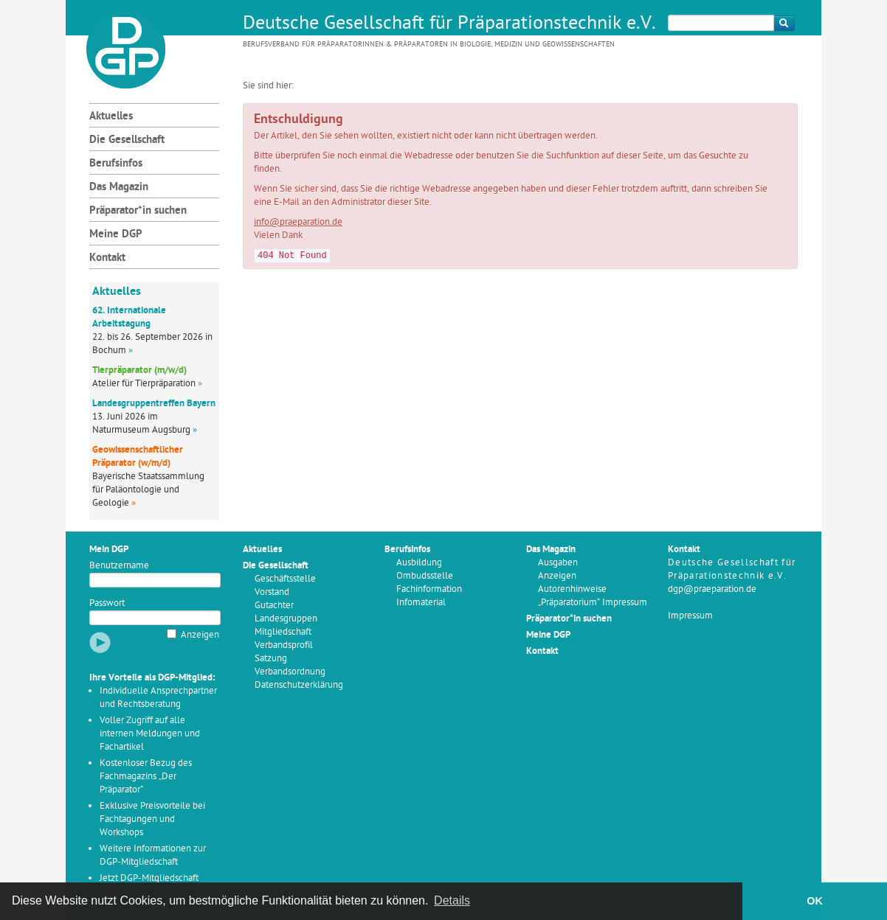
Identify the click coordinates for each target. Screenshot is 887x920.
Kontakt (107, 258)
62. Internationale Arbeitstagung (129, 317)
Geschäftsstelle (285, 579)
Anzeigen (200, 635)
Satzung (271, 658)
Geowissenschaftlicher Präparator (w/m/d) (137, 457)
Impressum (690, 616)
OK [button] (815, 901)
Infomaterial (421, 602)
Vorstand (272, 592)
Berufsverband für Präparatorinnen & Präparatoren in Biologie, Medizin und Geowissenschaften (429, 44)
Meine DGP (115, 235)
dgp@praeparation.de (712, 589)
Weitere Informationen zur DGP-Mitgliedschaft (153, 855)
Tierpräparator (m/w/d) (139, 370)
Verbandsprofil (284, 645)
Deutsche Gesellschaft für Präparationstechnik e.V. (449, 24)
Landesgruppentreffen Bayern (153, 403)
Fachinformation (429, 589)
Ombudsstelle (424, 576)
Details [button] (452, 900)
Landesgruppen (286, 619)
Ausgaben (558, 563)
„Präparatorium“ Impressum (592, 602)
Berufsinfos (115, 164)
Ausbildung (419, 563)
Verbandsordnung (290, 672)
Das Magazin (118, 188)
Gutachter (274, 605)
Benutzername (119, 566)
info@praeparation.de (298, 222)
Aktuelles (111, 117)
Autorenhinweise (572, 589)
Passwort (107, 603)
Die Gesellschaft (127, 140)
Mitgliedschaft (283, 632)
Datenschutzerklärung (299, 685)
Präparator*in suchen (138, 211)
